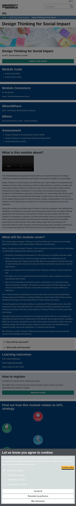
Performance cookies (14, 485)
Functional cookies (13, 475)
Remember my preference (38, 496)
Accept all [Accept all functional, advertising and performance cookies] (38, 491)
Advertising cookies (13, 480)
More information (38, 501)
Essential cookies (12, 470)
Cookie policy (68, 467)
